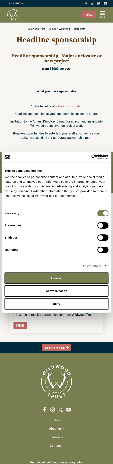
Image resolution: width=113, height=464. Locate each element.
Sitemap (55, 437)
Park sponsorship (70, 106)
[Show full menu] (102, 14)
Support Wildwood (59, 28)
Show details (92, 265)
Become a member (56, 347)
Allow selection (56, 290)
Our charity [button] (13, 3)
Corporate (79, 28)
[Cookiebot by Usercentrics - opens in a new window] (91, 157)
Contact (55, 446)
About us (55, 428)
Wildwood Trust (36, 28)
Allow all (57, 278)
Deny (56, 303)
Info (55, 420)
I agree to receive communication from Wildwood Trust (55, 315)
